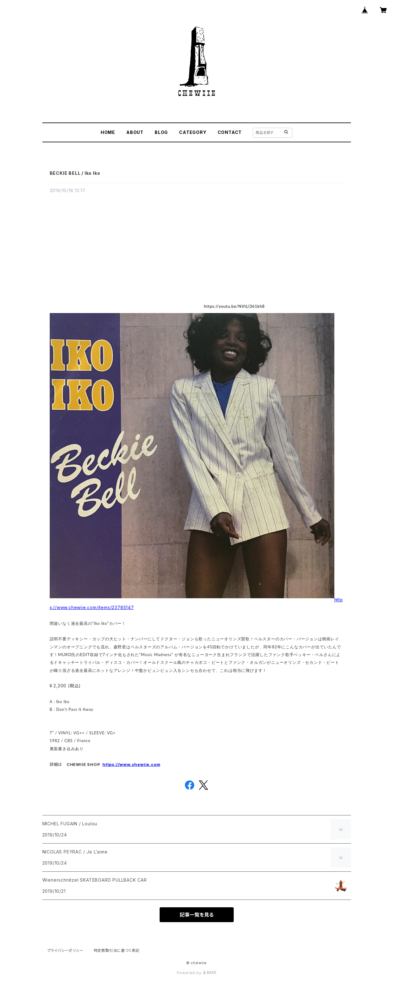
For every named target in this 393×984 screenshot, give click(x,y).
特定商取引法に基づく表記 (117, 950)
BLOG (161, 132)
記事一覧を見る (197, 915)
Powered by (196, 972)
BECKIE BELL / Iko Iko (75, 173)
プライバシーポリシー (65, 950)
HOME (108, 132)
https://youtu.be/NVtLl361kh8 (234, 306)
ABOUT (135, 132)
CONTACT (230, 132)
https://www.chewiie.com (131, 764)
